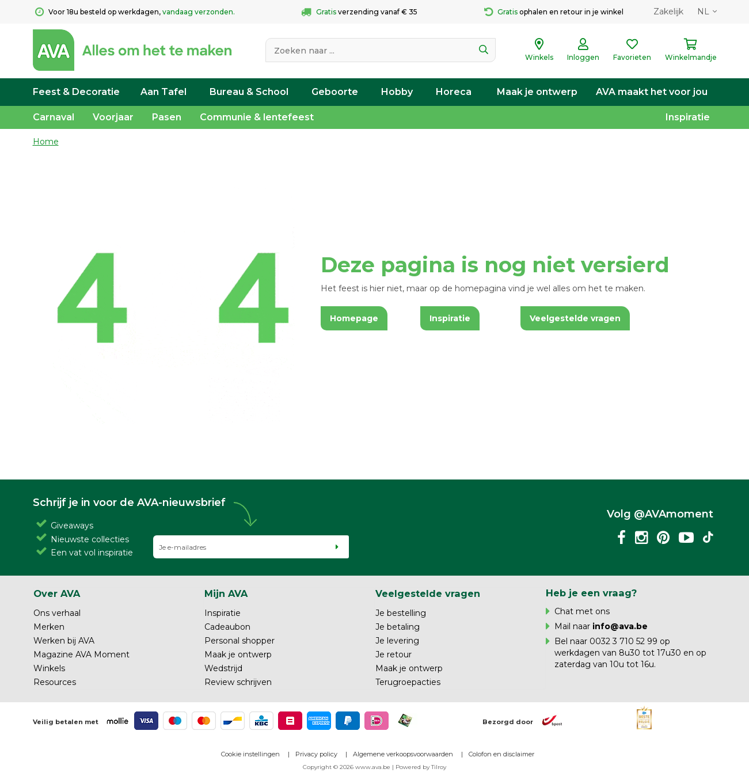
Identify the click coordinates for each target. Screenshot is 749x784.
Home (46, 141)
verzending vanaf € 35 (359, 12)
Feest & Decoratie (76, 91)
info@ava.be (620, 626)
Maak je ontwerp (537, 91)
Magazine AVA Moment (81, 654)
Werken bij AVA (63, 640)
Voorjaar (113, 117)
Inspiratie (688, 117)
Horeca (454, 91)
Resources (54, 682)
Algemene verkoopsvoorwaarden (403, 754)
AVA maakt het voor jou (652, 91)
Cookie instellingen (250, 754)
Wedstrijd (223, 668)
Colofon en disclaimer (501, 754)
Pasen (166, 117)
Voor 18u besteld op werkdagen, (135, 12)
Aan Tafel (163, 91)
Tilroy (438, 767)
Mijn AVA (226, 593)
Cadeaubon (227, 627)
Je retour (393, 654)
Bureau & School (249, 91)
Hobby (397, 91)
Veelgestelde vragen (427, 593)
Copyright (317, 767)
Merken (48, 627)
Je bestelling (400, 613)
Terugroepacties (407, 682)
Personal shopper (239, 640)
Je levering (397, 640)
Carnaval (53, 117)
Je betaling (397, 627)
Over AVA (56, 593)
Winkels (49, 668)
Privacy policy (316, 754)
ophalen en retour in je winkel (553, 12)
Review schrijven (238, 682)
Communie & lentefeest (257, 117)
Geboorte (334, 91)
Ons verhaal (57, 613)
